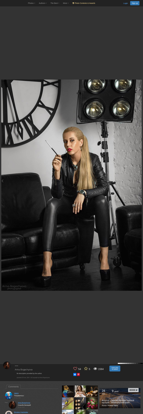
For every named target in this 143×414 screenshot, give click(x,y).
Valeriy (16, 393)
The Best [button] (54, 3)
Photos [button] (31, 3)
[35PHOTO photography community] (13, 3)
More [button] (66, 3)
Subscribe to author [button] (115, 368)
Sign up (135, 3)
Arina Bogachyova (23, 370)
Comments (13, 386)
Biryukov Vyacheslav (21, 412)
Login (125, 3)
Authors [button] (43, 3)
